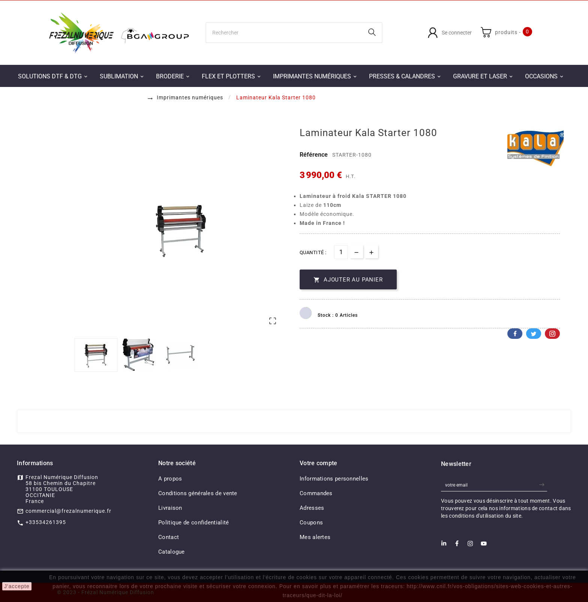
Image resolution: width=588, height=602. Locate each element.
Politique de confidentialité (193, 522)
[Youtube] (484, 546)
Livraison (170, 508)
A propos (170, 478)
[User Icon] (450, 32)
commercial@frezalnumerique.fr (68, 511)
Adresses (312, 508)
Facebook (514, 333)
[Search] (372, 32)
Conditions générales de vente (197, 493)
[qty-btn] (371, 251)
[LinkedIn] (444, 546)
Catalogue (171, 551)
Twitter (533, 333)
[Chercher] (284, 32)
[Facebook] (457, 546)
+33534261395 (46, 522)
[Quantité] (341, 252)
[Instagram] (470, 546)
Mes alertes (315, 537)
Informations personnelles (334, 478)
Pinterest (552, 333)
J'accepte (17, 586)
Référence (314, 154)
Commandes (316, 493)
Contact (168, 537)
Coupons (311, 522)
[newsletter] (542, 484)
